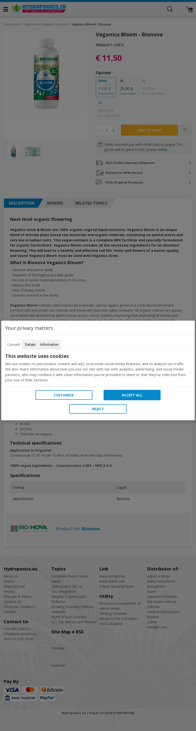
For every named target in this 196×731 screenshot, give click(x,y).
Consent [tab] (13, 344)
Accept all (132, 395)
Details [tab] (30, 344)
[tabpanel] (98, 368)
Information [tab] (49, 344)
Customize (64, 395)
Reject (98, 409)
